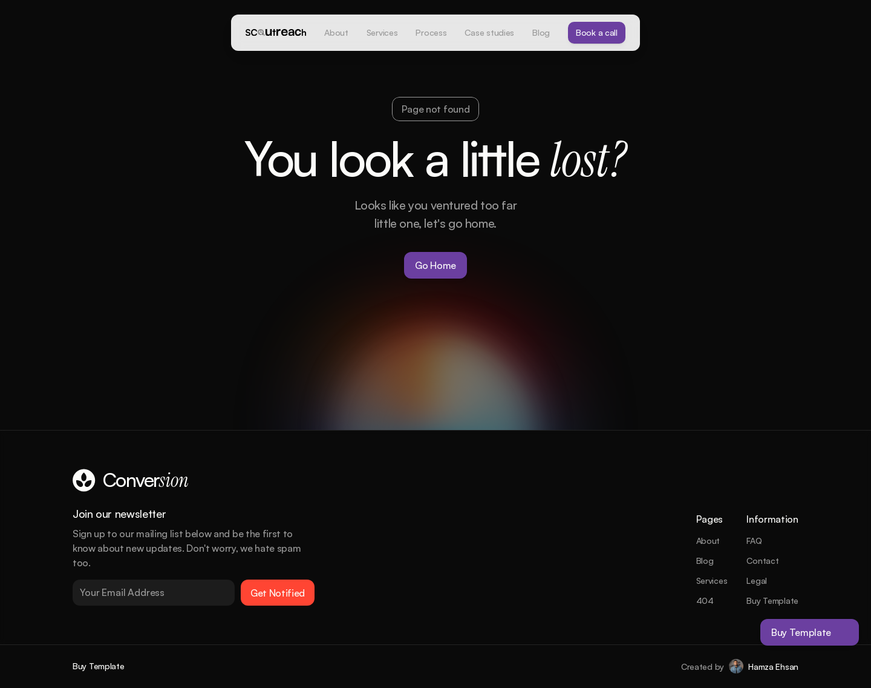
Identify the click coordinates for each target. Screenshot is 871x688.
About (708, 540)
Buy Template (772, 600)
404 (705, 600)
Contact (762, 560)
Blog (705, 560)
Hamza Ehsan (773, 666)
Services (712, 580)
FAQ (754, 540)
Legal (756, 580)
